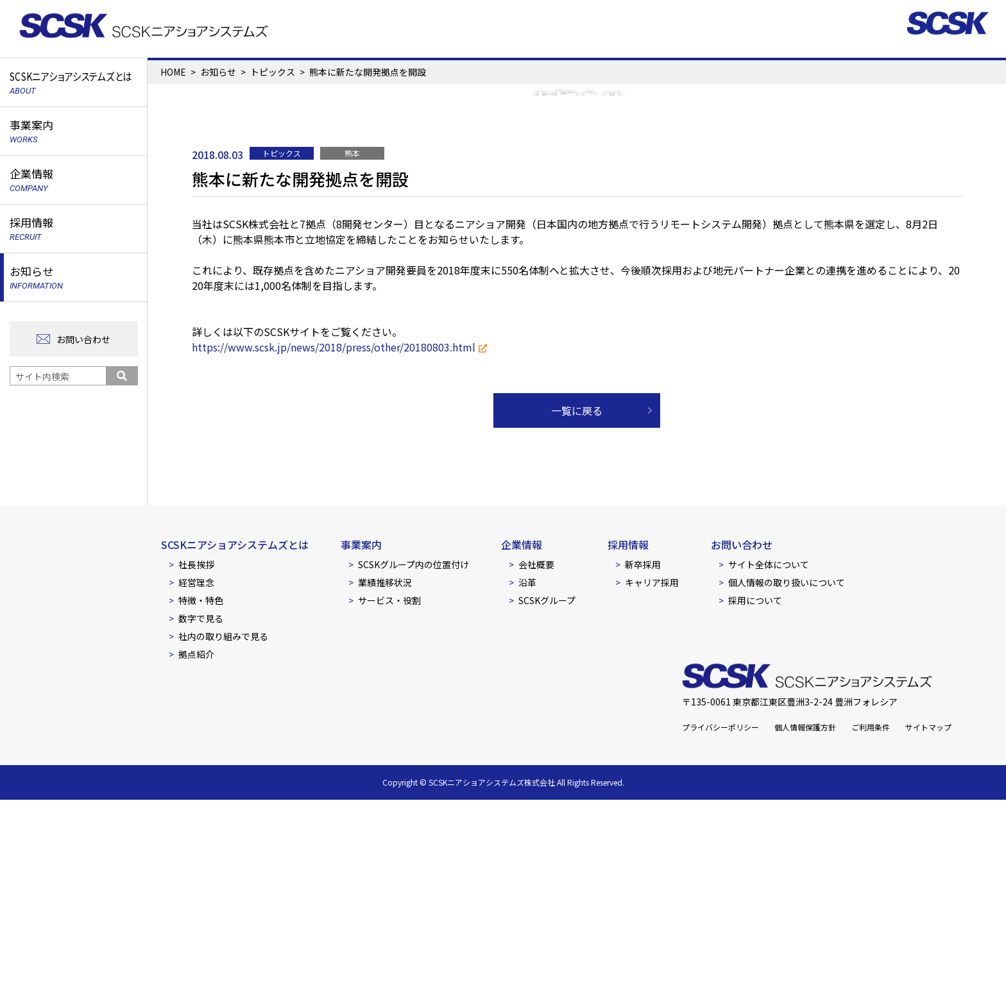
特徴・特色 (200, 787)
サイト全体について (768, 751)
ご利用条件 (870, 914)
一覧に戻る (576, 597)
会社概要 (536, 751)
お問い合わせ (83, 339)
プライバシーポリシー (720, 914)
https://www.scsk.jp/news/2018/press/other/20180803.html (333, 534)
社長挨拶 (196, 751)
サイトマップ (928, 914)
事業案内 (361, 731)
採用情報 (628, 731)
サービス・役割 (389, 787)
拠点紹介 (196, 841)
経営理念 (196, 769)
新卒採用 (643, 751)
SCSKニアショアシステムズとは (235, 731)
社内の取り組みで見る (223, 823)
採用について (755, 787)
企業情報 (521, 731)
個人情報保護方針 (805, 914)
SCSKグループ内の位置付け (413, 751)
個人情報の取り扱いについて (786, 769)
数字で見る (200, 805)
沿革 (527, 769)
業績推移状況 (385, 769)
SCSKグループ (546, 787)
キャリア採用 (652, 769)
